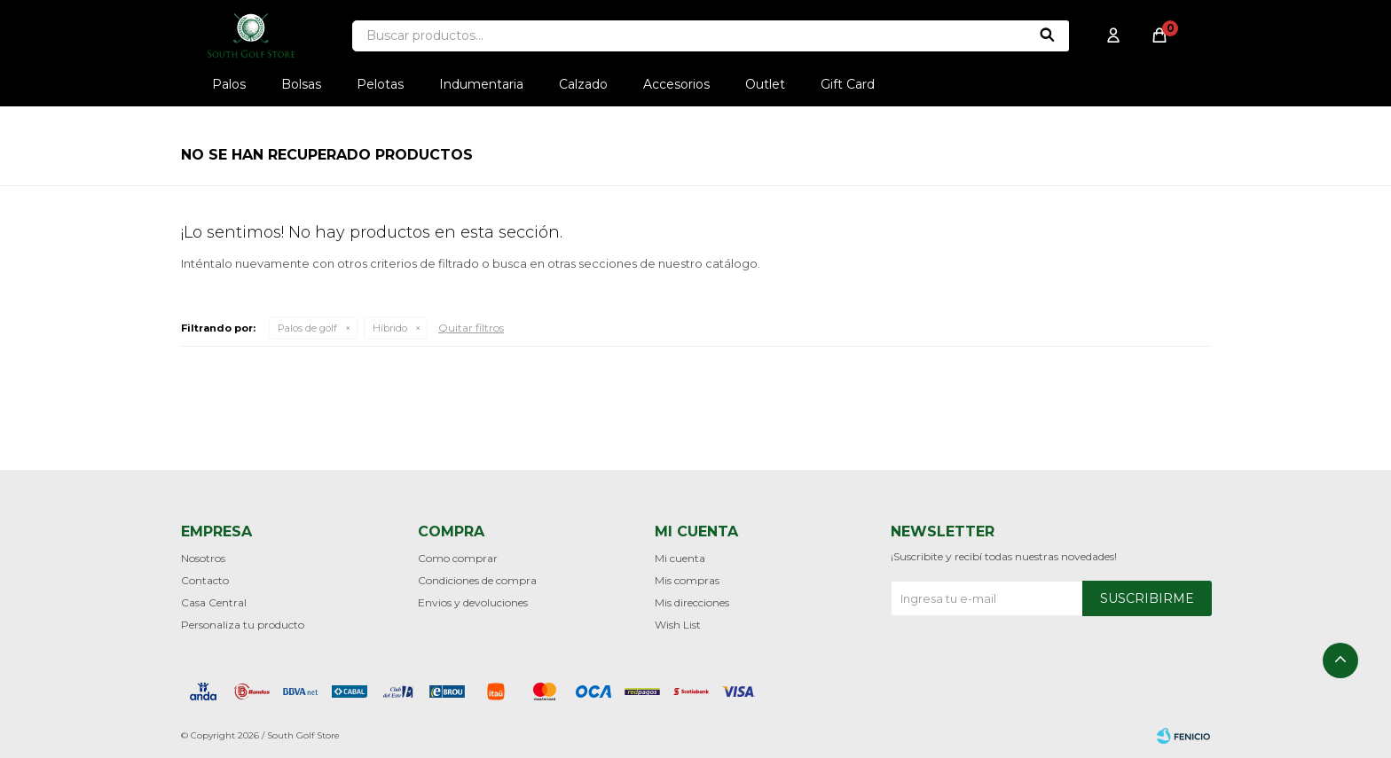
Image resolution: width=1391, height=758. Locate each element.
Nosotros (203, 558)
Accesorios (676, 84)
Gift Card (848, 84)
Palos (229, 84)
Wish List (678, 624)
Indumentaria (481, 84)
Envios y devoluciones (473, 602)
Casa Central (214, 602)
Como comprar (458, 558)
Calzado (583, 84)
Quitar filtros (471, 327)
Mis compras (687, 580)
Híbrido (390, 328)
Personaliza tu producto (242, 624)
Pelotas (380, 84)
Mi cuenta (680, 558)
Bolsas (301, 84)
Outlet (765, 84)
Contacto (205, 580)
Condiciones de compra (477, 580)
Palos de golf (307, 328)
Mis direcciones (692, 602)
